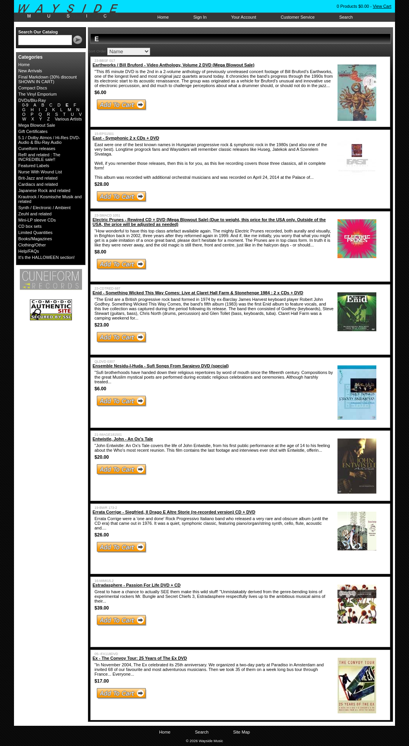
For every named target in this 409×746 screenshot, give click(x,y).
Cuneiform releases (36, 148)
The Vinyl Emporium (37, 94)
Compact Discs (32, 88)
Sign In (199, 17)
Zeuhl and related (35, 213)
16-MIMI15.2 (104, 581)
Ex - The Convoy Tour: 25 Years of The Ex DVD (140, 658)
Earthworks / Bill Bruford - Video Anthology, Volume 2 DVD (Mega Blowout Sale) (173, 65)
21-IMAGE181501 (108, 435)
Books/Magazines (35, 238)
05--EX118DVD (106, 654)
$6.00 (100, 92)
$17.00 (101, 681)
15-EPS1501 (104, 134)
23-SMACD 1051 (107, 215)
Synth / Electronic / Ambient (44, 207)
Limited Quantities (35, 232)
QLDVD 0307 (104, 361)
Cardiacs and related (38, 184)
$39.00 (101, 608)
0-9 (25, 105)
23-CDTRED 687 (107, 288)
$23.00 (101, 325)
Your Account (243, 17)
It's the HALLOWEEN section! (46, 257)
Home (163, 17)
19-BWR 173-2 (105, 508)
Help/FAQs (28, 251)
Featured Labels (33, 165)
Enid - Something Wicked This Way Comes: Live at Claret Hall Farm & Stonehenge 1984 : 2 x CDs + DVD (198, 292)
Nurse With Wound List (40, 171)
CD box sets (30, 226)
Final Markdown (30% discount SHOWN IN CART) (47, 79)
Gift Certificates (32, 131)
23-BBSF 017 (104, 61)
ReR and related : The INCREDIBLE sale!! (39, 157)
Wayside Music (72, 11)
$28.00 (101, 184)
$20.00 (101, 457)
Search (346, 17)
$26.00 (101, 535)
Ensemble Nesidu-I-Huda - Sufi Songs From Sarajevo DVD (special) (161, 365)
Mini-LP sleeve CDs (37, 220)
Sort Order (97, 51)
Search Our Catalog (38, 32)
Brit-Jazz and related (38, 178)
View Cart (382, 6)
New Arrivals (30, 70)
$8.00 (100, 252)
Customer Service (298, 17)
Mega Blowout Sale (36, 125)
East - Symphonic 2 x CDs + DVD (126, 138)
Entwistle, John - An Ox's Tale (123, 439)
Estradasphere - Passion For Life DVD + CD (136, 585)
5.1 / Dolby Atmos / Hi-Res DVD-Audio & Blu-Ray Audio (49, 140)
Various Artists (68, 119)
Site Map (241, 732)
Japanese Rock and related (44, 190)
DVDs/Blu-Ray (32, 100)
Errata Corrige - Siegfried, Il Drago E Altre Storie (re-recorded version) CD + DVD (174, 512)
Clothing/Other (32, 245)
